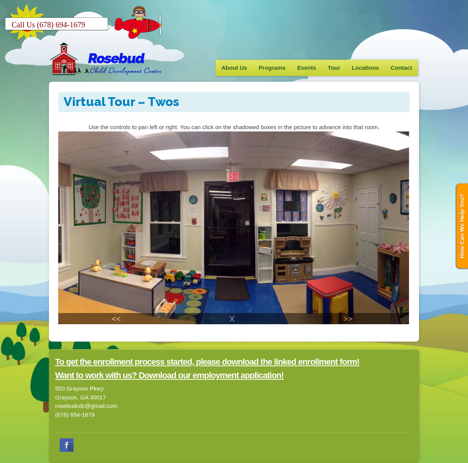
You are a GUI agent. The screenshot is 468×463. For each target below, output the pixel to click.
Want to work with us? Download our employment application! (169, 375)
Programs (272, 67)
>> (347, 319)
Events (306, 67)
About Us (234, 67)
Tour (334, 67)
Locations (365, 67)
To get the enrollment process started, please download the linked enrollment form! (207, 362)
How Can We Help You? (461, 226)
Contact (401, 67)
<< (116, 319)
